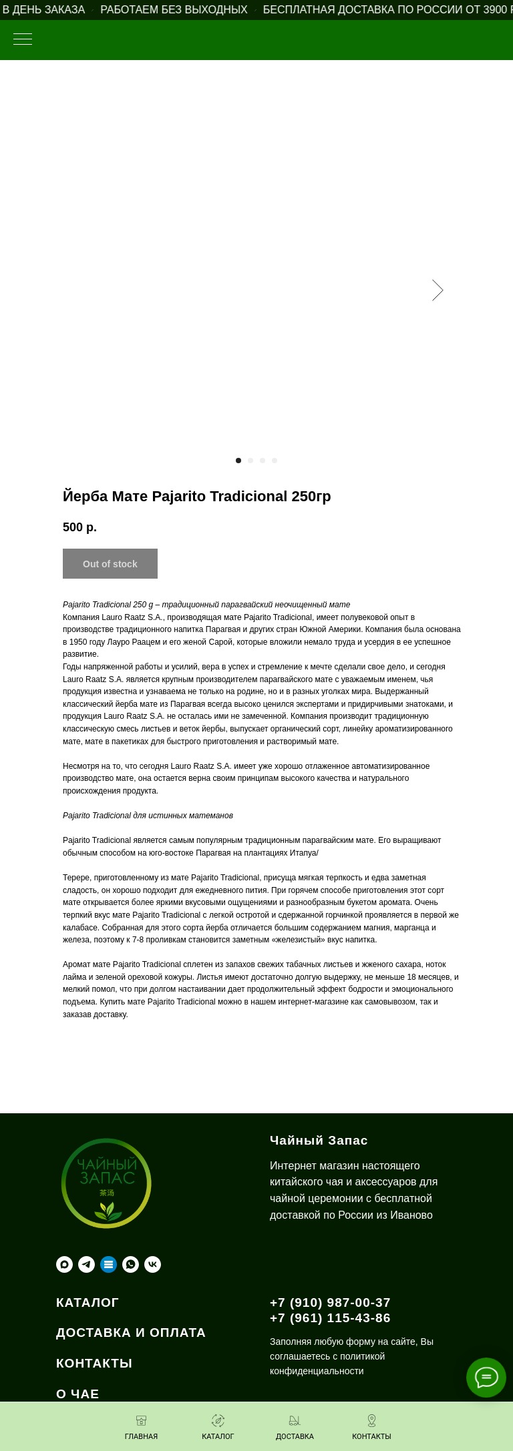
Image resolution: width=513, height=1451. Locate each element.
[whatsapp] (130, 1264)
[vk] (152, 1264)
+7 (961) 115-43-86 (330, 1318)
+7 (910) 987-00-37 (330, 1302)
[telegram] (86, 1264)
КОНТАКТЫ (94, 1363)
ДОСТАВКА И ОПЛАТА (131, 1333)
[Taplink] (108, 1264)
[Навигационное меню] (22, 40)
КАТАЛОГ (88, 1302)
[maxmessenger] (64, 1264)
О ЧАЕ (78, 1394)
